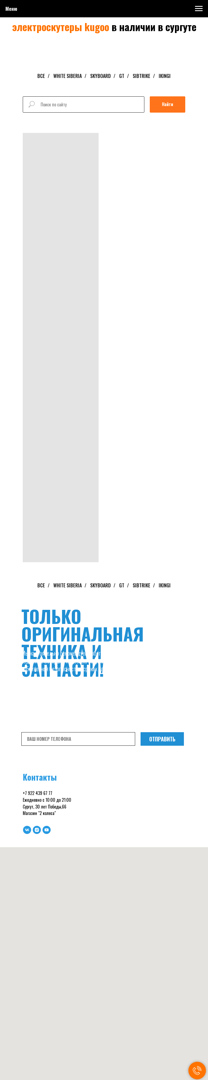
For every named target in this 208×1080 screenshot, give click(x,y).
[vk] (27, 830)
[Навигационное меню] (199, 8)
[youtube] (47, 830)
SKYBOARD (100, 76)
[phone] (78, 739)
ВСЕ (41, 76)
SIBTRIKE (141, 76)
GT (121, 76)
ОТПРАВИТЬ (162, 739)
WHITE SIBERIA (67, 76)
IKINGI (165, 76)
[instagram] (37, 830)
